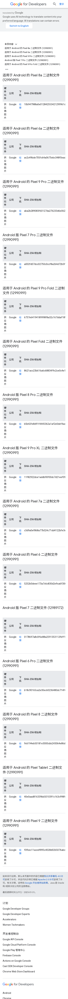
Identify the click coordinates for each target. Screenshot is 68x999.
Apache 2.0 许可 (46, 879)
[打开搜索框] (55, 4)
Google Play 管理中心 (14, 950)
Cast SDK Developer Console (18, 966)
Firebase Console (12, 955)
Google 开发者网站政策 (36, 883)
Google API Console (13, 939)
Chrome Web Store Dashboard (19, 971)
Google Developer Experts (16, 914)
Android (7, 993)
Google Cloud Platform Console (19, 944)
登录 (61, 4)
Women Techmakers (14, 924)
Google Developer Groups (16, 908)
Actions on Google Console (17, 960)
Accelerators (9, 919)
